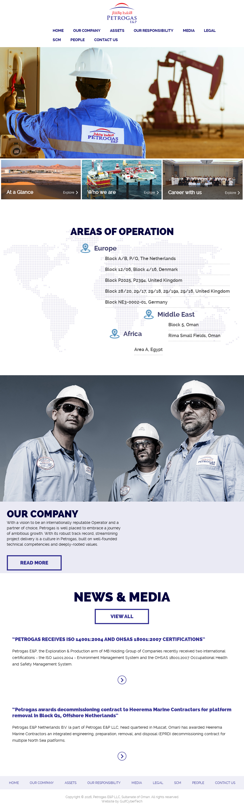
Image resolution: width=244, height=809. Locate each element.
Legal (210, 30)
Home (58, 30)
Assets (117, 30)
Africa (132, 334)
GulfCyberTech (131, 801)
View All (122, 616)
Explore (68, 192)
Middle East (176, 314)
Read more (34, 563)
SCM (57, 40)
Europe (105, 248)
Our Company (86, 30)
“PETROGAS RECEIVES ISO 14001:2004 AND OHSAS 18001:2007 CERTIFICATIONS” (108, 639)
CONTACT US (106, 40)
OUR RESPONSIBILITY (153, 30)
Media (189, 30)
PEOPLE (77, 40)
